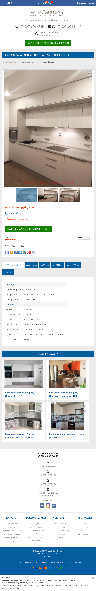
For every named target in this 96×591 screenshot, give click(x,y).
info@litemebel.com (48, 466)
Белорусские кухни (12, 524)
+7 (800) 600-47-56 (31, 26)
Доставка (84, 527)
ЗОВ (22, 246)
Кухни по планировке (12, 531)
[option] (48, 128)
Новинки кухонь (36, 527)
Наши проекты (60, 527)
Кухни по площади (12, 534)
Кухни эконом (12, 527)
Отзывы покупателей (60, 531)
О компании (60, 534)
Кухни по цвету (12, 541)
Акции (36, 524)
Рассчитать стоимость (17, 219)
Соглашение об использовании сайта (66, 562)
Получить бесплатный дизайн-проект (48, 43)
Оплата (84, 524)
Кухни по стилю (12, 538)
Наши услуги (60, 524)
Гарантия (84, 531)
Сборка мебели (84, 534)
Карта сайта (48, 556)
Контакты (60, 538)
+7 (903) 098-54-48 (69, 26)
